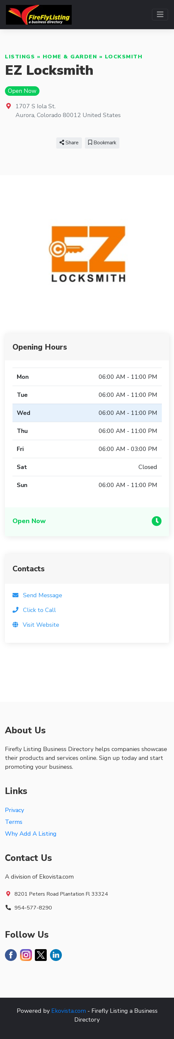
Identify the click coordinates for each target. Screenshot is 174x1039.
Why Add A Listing (31, 834)
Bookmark (102, 142)
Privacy (14, 810)
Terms (13, 822)
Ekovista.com (68, 1011)
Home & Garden (70, 56)
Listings (20, 56)
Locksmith (124, 56)
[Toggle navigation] (160, 14)
